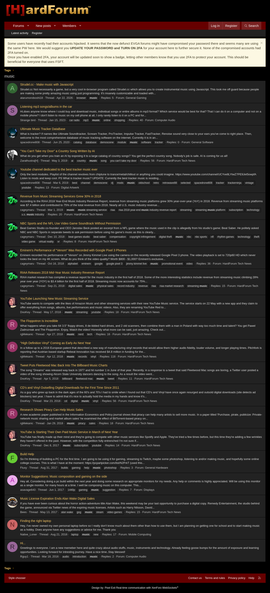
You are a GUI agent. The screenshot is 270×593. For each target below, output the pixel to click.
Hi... (23, 543)
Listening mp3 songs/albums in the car (46, 106)
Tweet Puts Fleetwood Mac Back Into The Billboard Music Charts (63, 365)
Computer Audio (165, 120)
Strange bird (28, 120)
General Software (202, 142)
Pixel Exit (110, 587)
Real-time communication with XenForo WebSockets (147, 587)
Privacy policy (236, 578)
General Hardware (156, 467)
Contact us (195, 578)
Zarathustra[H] (29, 160)
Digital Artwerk (70, 187)
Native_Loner (28, 534)
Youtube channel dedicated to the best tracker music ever (58, 169)
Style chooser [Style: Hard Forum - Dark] (17, 578)
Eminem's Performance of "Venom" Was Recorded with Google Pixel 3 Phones (73, 250)
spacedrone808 (30, 142)
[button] (28, 26)
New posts (43, 26)
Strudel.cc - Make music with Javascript (46, 84)
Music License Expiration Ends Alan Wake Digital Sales (57, 498)
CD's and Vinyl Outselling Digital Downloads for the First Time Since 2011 (69, 387)
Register (37, 33)
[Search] (251, 26)
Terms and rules (215, 578)
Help (251, 578)
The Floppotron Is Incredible (39, 321)
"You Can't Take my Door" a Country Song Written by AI (57, 151)
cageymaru (27, 209)
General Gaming (136, 97)
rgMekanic (26, 334)
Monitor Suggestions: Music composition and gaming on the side (63, 476)
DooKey (25, 312)
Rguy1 (24, 556)
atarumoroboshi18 (31, 97)
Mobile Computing (139, 534)
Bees (23, 512)
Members (69, 26)
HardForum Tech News (180, 160)
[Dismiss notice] (261, 43)
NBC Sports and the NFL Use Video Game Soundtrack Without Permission (70, 223)
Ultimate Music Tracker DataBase (42, 129)
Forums (18, 26)
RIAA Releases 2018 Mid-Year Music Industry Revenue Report (62, 272)
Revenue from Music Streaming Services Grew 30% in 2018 (60, 196)
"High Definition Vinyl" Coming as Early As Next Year (55, 343)
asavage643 (28, 489)
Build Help (27, 454)
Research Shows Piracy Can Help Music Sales (51, 409)
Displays (149, 489)
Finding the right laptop (35, 521)
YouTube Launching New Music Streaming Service (54, 298)
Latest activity (19, 33)
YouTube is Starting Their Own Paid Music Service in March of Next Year (69, 432)
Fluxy (23, 467)
